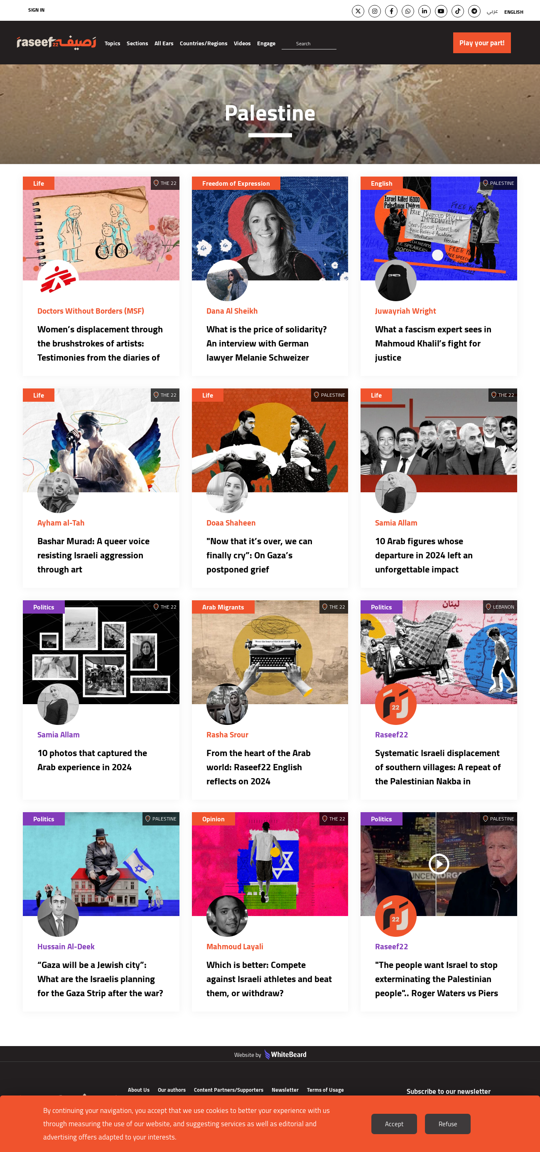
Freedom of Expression (236, 183)
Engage (266, 43)
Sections (137, 43)
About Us (139, 1090)
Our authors (172, 1090)
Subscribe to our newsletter (449, 1091)
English (513, 12)
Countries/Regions (204, 43)
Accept (394, 1124)
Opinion (213, 819)
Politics (43, 607)
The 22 (169, 183)
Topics (112, 43)
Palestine (502, 183)
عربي (492, 11)
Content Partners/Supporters (228, 1090)
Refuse (448, 1124)
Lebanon (503, 607)
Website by (270, 1054)
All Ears (164, 43)
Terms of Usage (325, 1090)
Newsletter (285, 1090)
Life (38, 183)
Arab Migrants (223, 607)
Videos (242, 43)
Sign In (36, 10)
